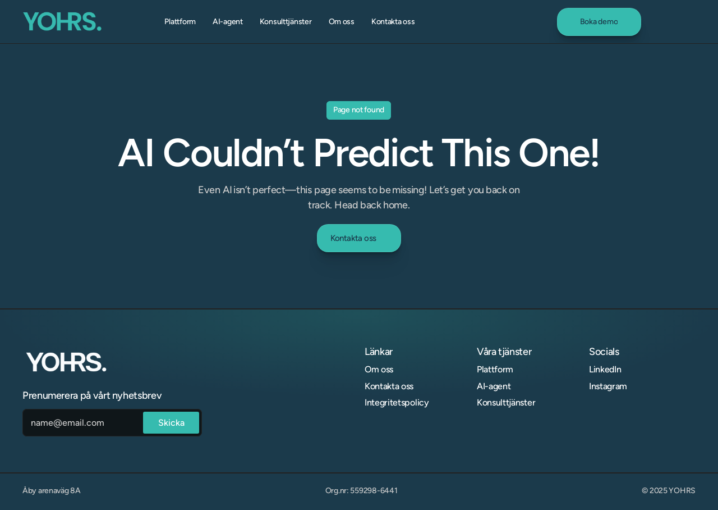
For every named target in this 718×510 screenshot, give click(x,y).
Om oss (379, 369)
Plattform (495, 369)
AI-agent (493, 386)
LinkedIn (605, 369)
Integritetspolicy (397, 402)
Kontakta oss (389, 386)
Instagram (608, 386)
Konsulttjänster (506, 402)
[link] (599, 22)
